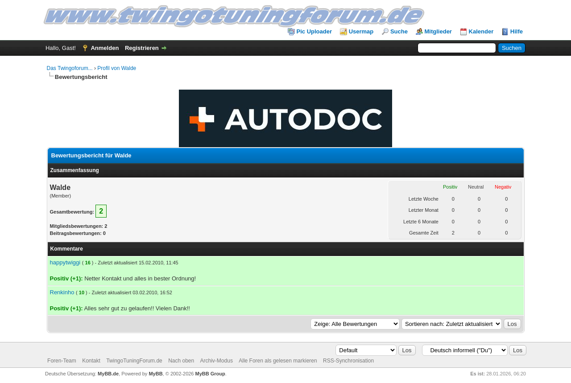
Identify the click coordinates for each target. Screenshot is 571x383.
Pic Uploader (314, 31)
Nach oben (181, 361)
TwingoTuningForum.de (134, 361)
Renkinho (62, 292)
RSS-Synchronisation (348, 361)
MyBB (155, 373)
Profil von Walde (116, 68)
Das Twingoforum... (70, 68)
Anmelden (105, 48)
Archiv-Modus (216, 361)
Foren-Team (61, 361)
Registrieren (142, 48)
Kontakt (91, 361)
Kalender (481, 31)
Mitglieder (438, 31)
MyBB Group (210, 373)
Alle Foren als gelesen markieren (278, 361)
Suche (399, 31)
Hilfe (516, 31)
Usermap (361, 31)
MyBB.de (108, 373)
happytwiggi (65, 262)
